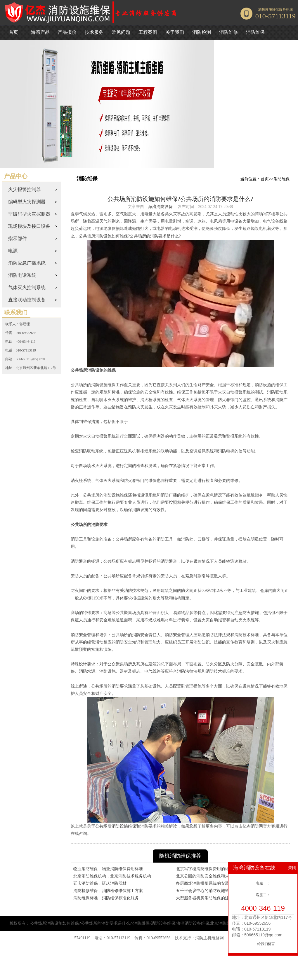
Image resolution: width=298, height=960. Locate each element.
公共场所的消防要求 (148, 236)
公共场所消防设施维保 (115, 826)
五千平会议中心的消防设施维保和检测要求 (215, 891)
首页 (13, 32)
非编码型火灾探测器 (29, 213)
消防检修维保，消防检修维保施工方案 (108, 891)
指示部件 (17, 238)
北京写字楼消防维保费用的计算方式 (208, 869)
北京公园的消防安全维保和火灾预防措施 (213, 876)
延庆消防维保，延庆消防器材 (100, 883)
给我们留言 (266, 944)
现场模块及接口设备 (29, 226)
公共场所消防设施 (95, 236)
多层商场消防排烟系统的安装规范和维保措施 (217, 883)
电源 (13, 250)
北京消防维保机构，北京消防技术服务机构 (112, 876)
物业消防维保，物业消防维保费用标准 (108, 869)
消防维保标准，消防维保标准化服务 (106, 898)
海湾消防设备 (160, 206)
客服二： (263, 895)
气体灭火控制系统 (27, 287)
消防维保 (281, 179)
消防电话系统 (22, 275)
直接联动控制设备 (27, 299)
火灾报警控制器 (24, 189)
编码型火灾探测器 (27, 201)
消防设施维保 (268, 10)
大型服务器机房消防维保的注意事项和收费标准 (219, 898)
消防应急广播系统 (27, 262)
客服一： (263, 883)
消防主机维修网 (209, 938)
